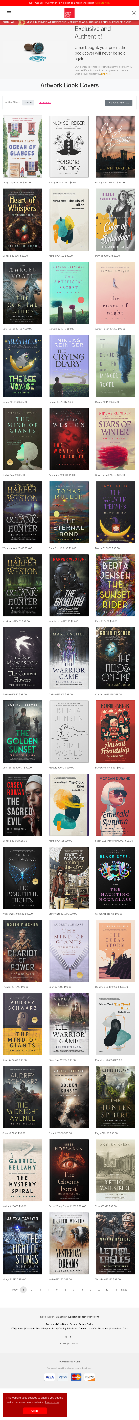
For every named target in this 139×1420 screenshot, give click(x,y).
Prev (14, 1289)
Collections (116, 1328)
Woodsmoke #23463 (13, 548)
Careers (82, 1328)
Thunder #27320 (103, 1279)
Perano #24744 (57, 401)
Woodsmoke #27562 (14, 913)
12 (107, 1289)
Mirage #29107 (10, 1279)
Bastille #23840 (10, 694)
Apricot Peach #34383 (106, 328)
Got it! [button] (34, 1410)
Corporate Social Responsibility (41, 1328)
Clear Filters (45, 102)
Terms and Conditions (57, 1324)
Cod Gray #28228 (104, 694)
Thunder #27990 (11, 986)
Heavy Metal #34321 (59, 182)
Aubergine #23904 (58, 475)
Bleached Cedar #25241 (107, 986)
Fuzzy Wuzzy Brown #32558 (63, 1206)
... (99, 1289)
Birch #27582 (10, 475)
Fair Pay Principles (67, 1328)
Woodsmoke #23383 (59, 621)
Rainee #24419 (103, 401)
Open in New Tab (118, 102)
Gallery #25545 (56, 694)
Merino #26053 (10, 1206)
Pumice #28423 (103, 255)
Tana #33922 (101, 1206)
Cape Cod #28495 (58, 548)
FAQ (13, 1328)
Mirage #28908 (11, 401)
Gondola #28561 (11, 255)
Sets (125, 1328)
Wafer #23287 (56, 1279)
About (20, 1328)
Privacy (73, 1324)
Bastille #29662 (103, 548)
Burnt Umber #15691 (105, 767)
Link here (106, 73)
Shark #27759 (10, 1133)
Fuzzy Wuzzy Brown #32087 (110, 840)
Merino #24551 (56, 840)
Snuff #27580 (56, 986)
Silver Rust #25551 (58, 1060)
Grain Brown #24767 (106, 475)
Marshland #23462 (12, 621)
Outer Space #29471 (13, 767)
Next (124, 1289)
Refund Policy (86, 1324)
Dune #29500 (56, 1133)
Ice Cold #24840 (57, 328)
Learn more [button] (52, 1402)
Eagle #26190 (102, 1133)
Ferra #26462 (102, 621)
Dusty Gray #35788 (12, 182)
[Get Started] (102, 3)
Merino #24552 (56, 255)
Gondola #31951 (11, 840)
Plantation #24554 (104, 1060)
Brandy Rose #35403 (106, 182)
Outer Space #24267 (13, 328)
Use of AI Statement (98, 1328)
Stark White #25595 (59, 913)
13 (115, 1289)
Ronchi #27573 (10, 1060)
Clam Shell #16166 (104, 913)
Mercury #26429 (57, 767)
